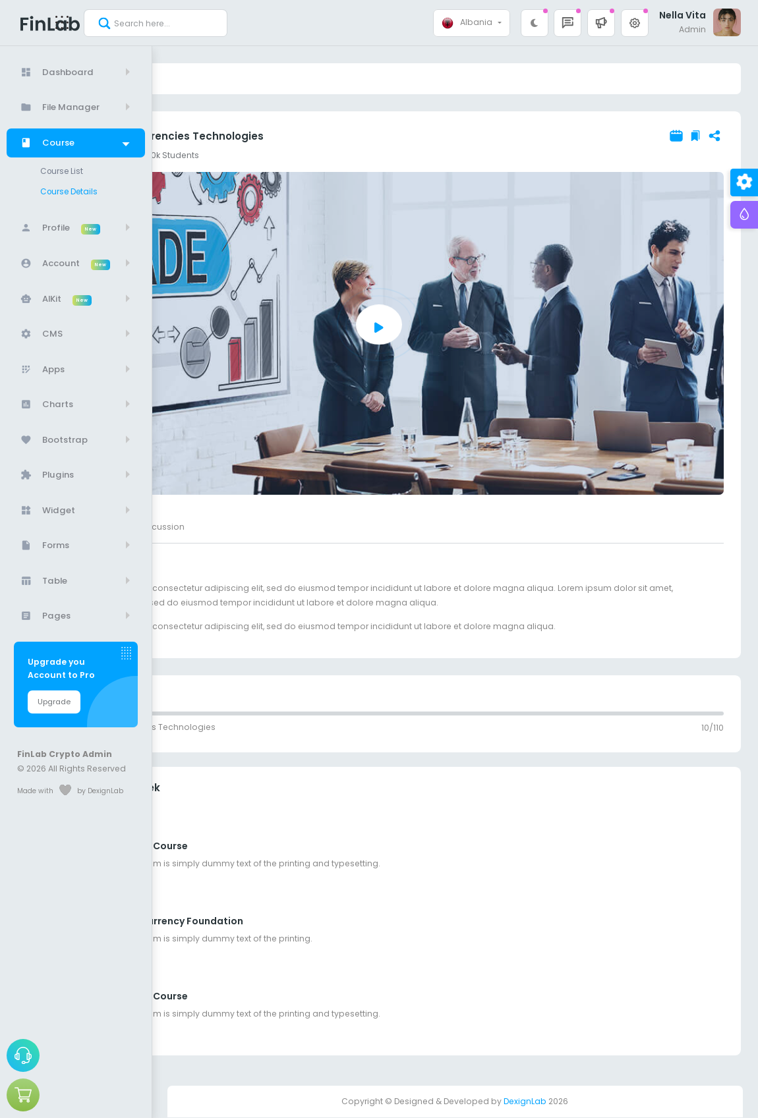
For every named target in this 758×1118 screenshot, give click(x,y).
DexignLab (525, 1101)
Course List (65, 170)
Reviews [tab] (257, 526)
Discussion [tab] (314, 526)
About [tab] (208, 526)
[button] (601, 23)
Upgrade (54, 699)
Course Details (72, 189)
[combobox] (471, 23)
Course (204, 78)
